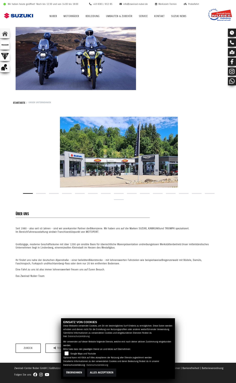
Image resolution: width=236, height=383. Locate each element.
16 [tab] (119, 199)
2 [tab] (41, 193)
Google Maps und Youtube (83, 353)
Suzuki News (178, 16)
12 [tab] (171, 193)
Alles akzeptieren (101, 372)
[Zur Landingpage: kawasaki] (5, 45)
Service (143, 16)
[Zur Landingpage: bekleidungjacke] (5, 67)
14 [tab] (197, 193)
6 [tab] (93, 193)
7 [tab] (106, 193)
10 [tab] (145, 193)
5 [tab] (80, 193)
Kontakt (159, 16)
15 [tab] (210, 193)
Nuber (53, 16)
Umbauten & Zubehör (119, 16)
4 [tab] (67, 193)
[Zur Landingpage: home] (5, 33)
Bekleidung (92, 16)
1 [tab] (28, 193)
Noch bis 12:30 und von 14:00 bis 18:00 (57, 4)
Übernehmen (74, 372)
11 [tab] (158, 193)
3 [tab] (54, 193)
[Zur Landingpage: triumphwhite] (5, 56)
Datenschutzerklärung (79, 336)
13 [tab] (184, 193)
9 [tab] (132, 193)
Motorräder (71, 16)
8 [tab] (119, 193)
